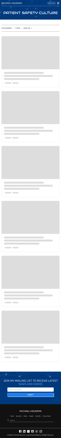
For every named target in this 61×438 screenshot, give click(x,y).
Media (25, 416)
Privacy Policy (47, 416)
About (12, 416)
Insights (31, 416)
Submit (30, 395)
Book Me (38, 416)
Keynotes (19, 416)
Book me (51, 3)
